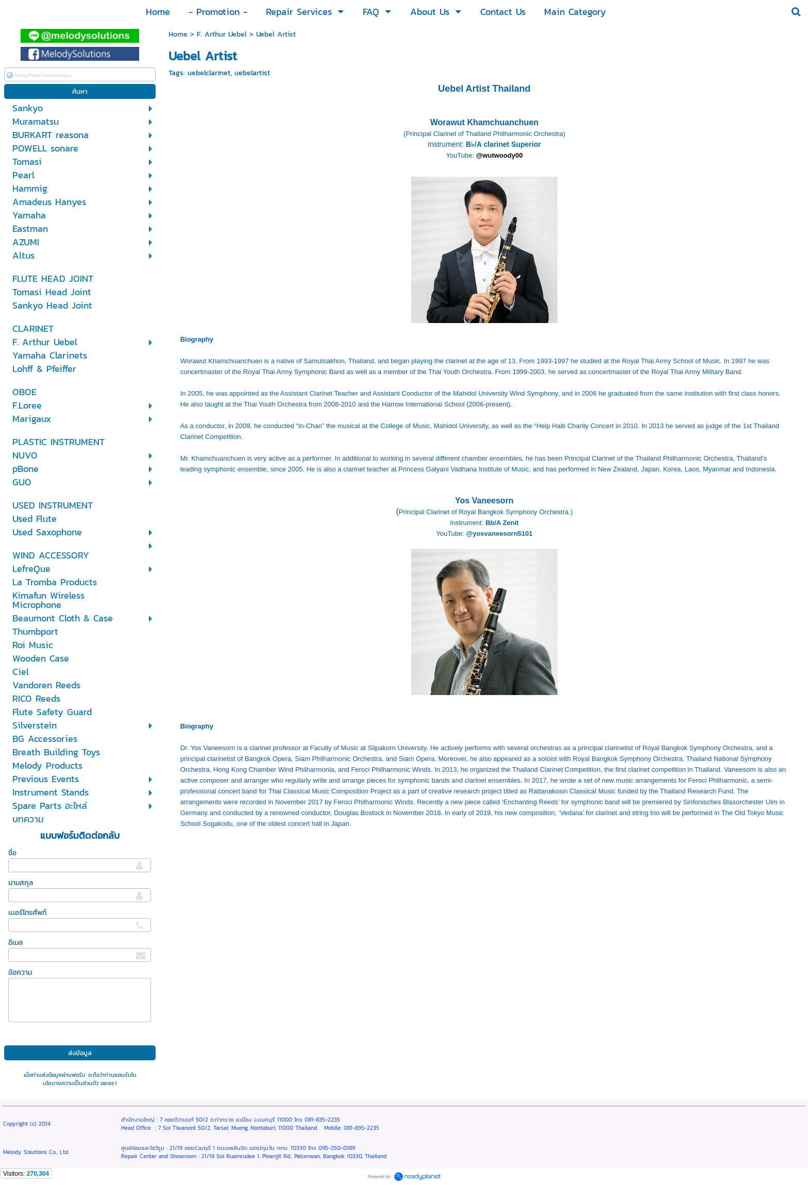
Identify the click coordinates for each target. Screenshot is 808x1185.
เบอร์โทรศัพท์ (27, 912)
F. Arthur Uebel (222, 34)
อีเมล (15, 942)
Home (178, 34)
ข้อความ (20, 972)
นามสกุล (20, 882)
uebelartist (252, 72)
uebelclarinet (209, 72)
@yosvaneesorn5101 (499, 533)
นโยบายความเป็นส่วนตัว (70, 1083)
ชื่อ (12, 853)
